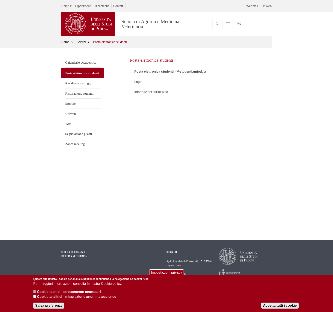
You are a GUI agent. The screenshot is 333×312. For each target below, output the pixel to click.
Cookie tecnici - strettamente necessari (69, 292)
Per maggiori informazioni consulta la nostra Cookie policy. (77, 284)
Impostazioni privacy (166, 273)
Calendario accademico (81, 62)
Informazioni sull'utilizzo (151, 92)
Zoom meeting (75, 144)
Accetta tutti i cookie (280, 306)
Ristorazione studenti (79, 93)
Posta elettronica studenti (110, 42)
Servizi (81, 42)
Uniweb (267, 6)
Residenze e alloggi (78, 83)
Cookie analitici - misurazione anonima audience (76, 297)
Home (65, 42)
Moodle (70, 103)
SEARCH (264, 25)
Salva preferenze (48, 306)
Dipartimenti (83, 6)
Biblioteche (102, 6)
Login (138, 82)
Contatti (118, 6)
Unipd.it (66, 6)
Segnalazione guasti (78, 134)
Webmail (252, 6)
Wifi (68, 123)
